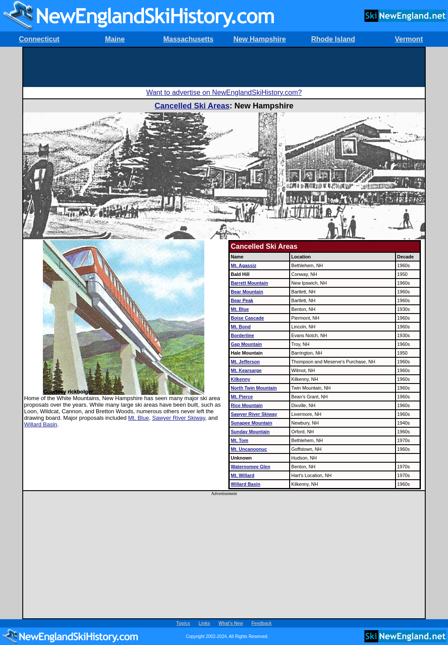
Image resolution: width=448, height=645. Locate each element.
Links (204, 623)
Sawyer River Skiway (178, 418)
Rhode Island (333, 39)
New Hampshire (259, 39)
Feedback (262, 623)
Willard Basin (40, 424)
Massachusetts (188, 39)
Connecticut (39, 39)
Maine (115, 39)
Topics (183, 623)
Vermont (409, 39)
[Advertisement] (224, 67)
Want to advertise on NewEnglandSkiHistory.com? (224, 92)
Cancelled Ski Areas (191, 105)
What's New (231, 623)
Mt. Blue (138, 418)
